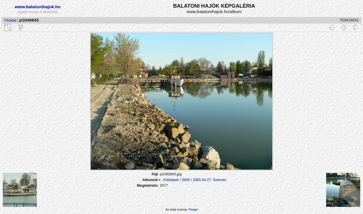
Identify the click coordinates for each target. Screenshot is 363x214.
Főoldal (10, 20)
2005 (186, 180)
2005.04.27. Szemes (209, 180)
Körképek (171, 180)
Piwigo (193, 209)
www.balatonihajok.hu (38, 6)
